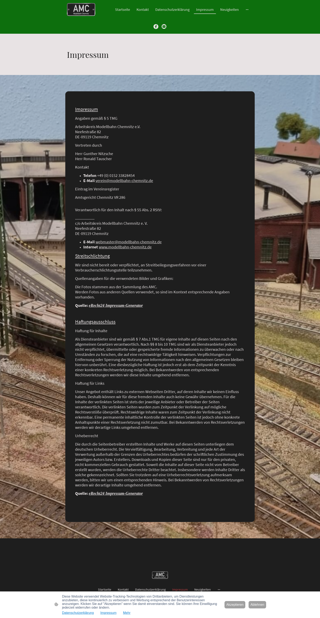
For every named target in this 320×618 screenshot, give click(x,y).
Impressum (108, 613)
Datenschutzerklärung (78, 613)
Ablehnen (257, 604)
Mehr (126, 613)
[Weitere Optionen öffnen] (247, 9)
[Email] (164, 26)
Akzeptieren (235, 604)
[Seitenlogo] (81, 9)
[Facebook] (155, 26)
